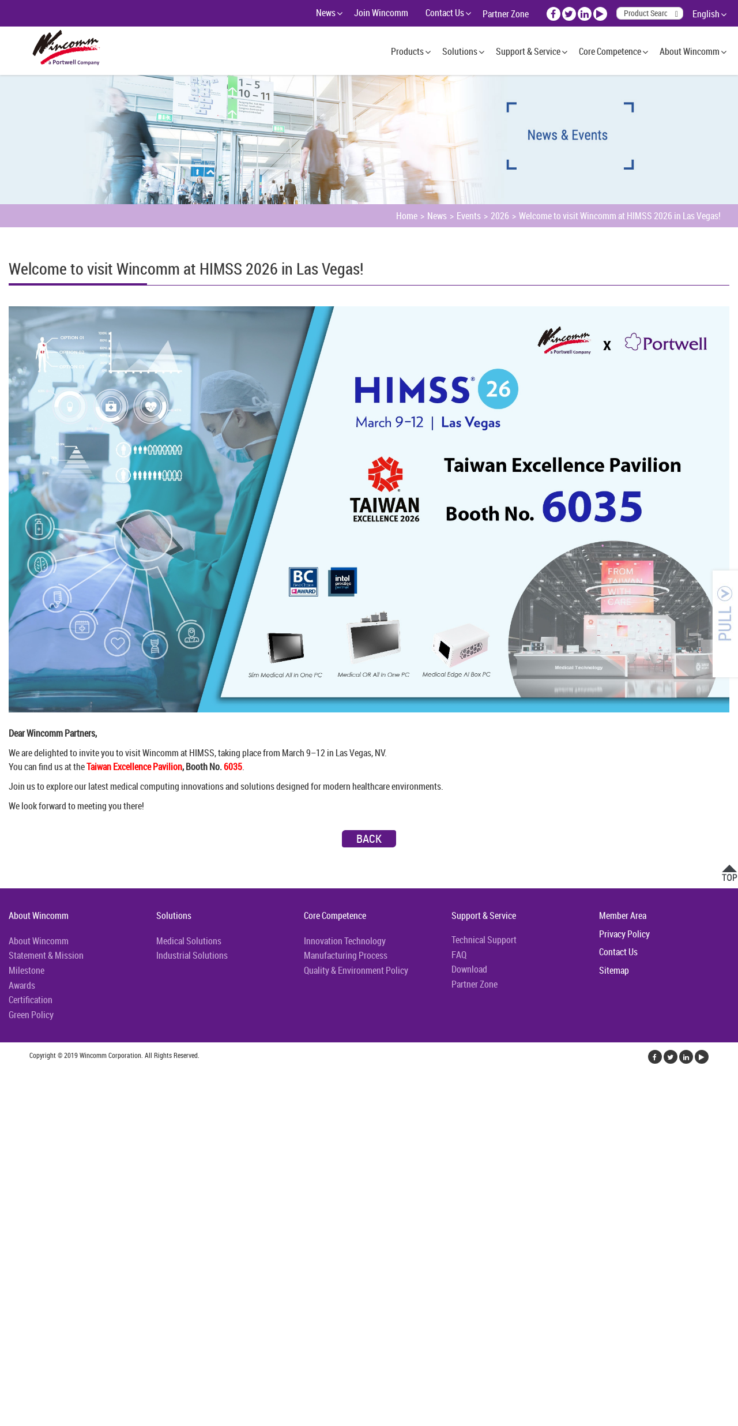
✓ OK (290, 1419)
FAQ (458, 954)
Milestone (26, 970)
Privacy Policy (624, 934)
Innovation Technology (345, 941)
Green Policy (31, 1014)
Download (469, 969)
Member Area (622, 915)
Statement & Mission (46, 955)
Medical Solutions (188, 941)
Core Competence (610, 51)
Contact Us (445, 12)
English (706, 13)
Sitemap (614, 970)
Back (369, 838)
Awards (22, 985)
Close (10, 1075)
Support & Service (528, 51)
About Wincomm (690, 51)
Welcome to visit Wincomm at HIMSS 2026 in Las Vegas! (620, 215)
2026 (500, 215)
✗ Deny (13, 1116)
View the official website (90, 1200)
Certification (30, 999)
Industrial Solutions (192, 955)
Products (407, 51)
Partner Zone (506, 13)
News (326, 12)
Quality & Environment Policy (356, 970)
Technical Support (484, 939)
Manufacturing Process (345, 955)
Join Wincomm (381, 12)
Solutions (459, 51)
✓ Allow (14, 1103)
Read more (23, 1200)
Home (406, 215)
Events (469, 215)
